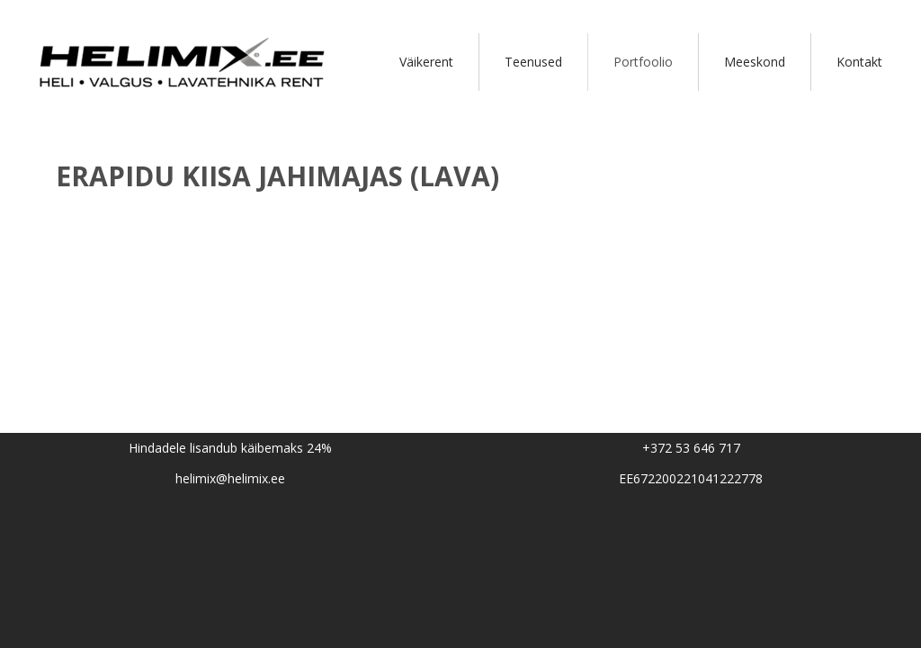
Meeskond (754, 61)
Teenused (533, 61)
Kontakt (859, 61)
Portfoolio (643, 61)
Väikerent (426, 61)
